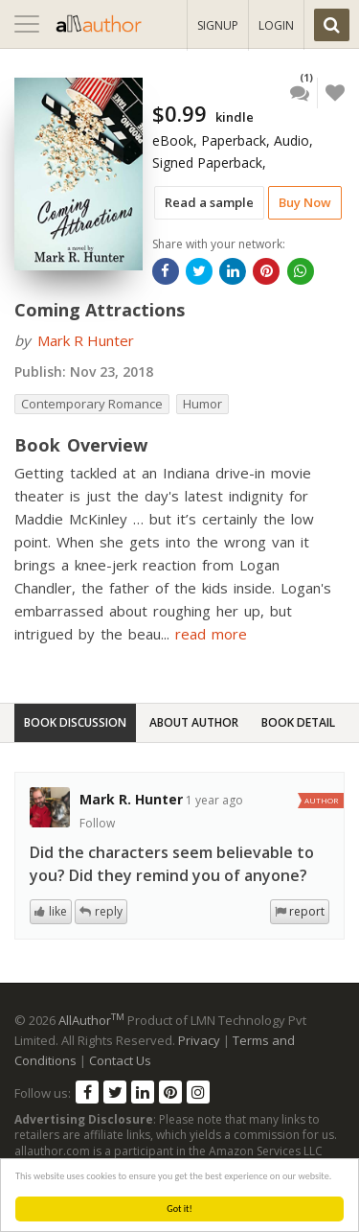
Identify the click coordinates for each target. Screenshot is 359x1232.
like (58, 911)
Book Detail (298, 722)
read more (211, 633)
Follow (97, 823)
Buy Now (305, 202)
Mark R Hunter (85, 340)
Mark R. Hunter (131, 799)
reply (109, 911)
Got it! (179, 1208)
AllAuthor (91, 1020)
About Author (193, 722)
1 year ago (214, 800)
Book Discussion (75, 722)
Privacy (199, 1040)
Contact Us (120, 1060)
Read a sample (209, 202)
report (307, 911)
